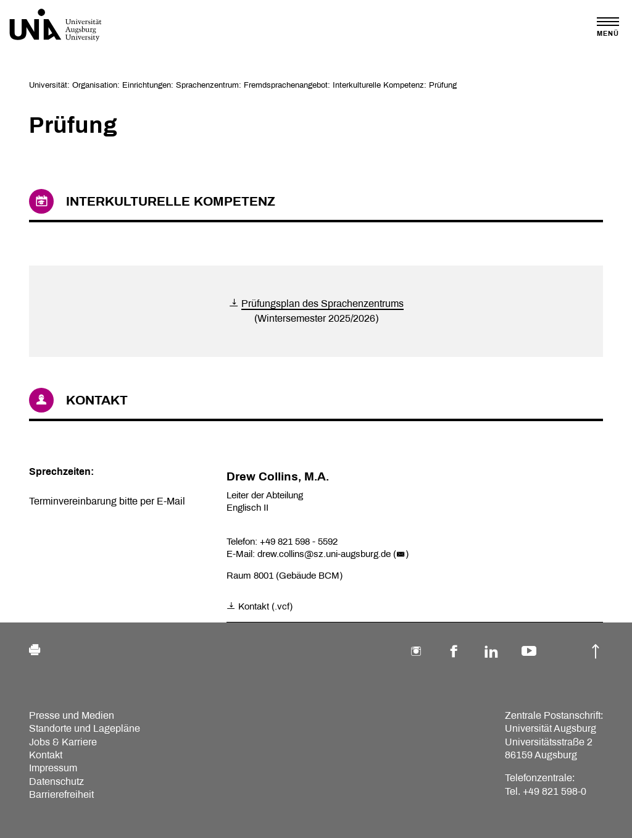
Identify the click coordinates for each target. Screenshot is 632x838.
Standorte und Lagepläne (84, 728)
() (401, 554)
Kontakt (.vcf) (260, 606)
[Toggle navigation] (608, 27)
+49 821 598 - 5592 (299, 542)
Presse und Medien (71, 715)
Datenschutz (56, 781)
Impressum (53, 768)
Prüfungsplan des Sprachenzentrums (322, 303)
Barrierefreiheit (61, 794)
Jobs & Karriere (63, 742)
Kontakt (45, 755)
